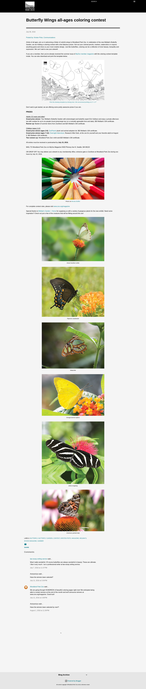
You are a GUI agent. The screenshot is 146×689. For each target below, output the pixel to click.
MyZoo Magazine (30, 541)
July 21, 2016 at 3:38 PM (38, 598)
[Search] (94, 1)
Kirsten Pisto (66, 538)
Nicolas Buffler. (75, 201)
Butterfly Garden (46, 538)
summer (41, 541)
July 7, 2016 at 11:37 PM (38, 568)
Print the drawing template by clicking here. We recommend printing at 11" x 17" (73, 102)
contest (56, 538)
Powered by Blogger (73, 681)
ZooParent (52, 131)
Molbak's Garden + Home (47, 211)
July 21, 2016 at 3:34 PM (38, 580)
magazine (75, 538)
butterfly (34, 538)
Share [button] (26, 547)
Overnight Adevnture (57, 133)
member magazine (85, 54)
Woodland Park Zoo (37, 587)
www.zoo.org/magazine (62, 206)
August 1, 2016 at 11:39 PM (39, 610)
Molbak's (83, 538)
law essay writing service (38, 559)
